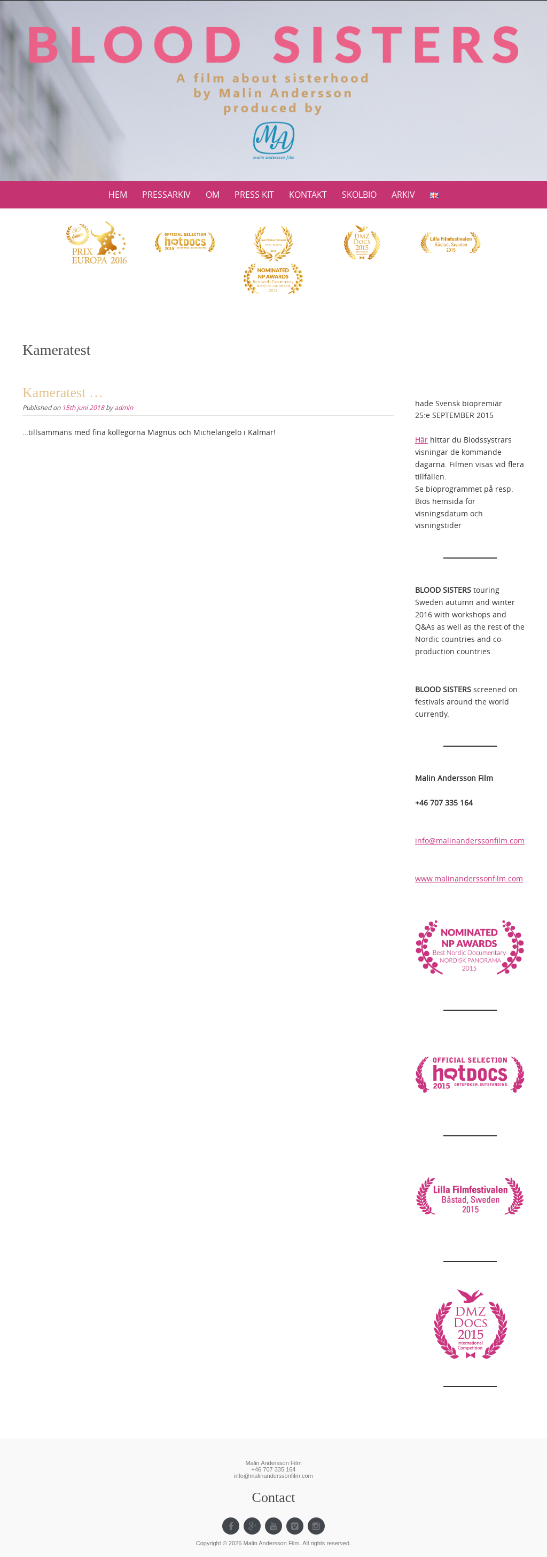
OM (213, 194)
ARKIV (403, 194)
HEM (117, 194)
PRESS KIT (254, 194)
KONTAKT (308, 194)
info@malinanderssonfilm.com (470, 840)
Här (421, 440)
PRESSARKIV (166, 194)
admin (123, 407)
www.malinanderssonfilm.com (469, 878)
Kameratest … (62, 392)
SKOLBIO (359, 194)
